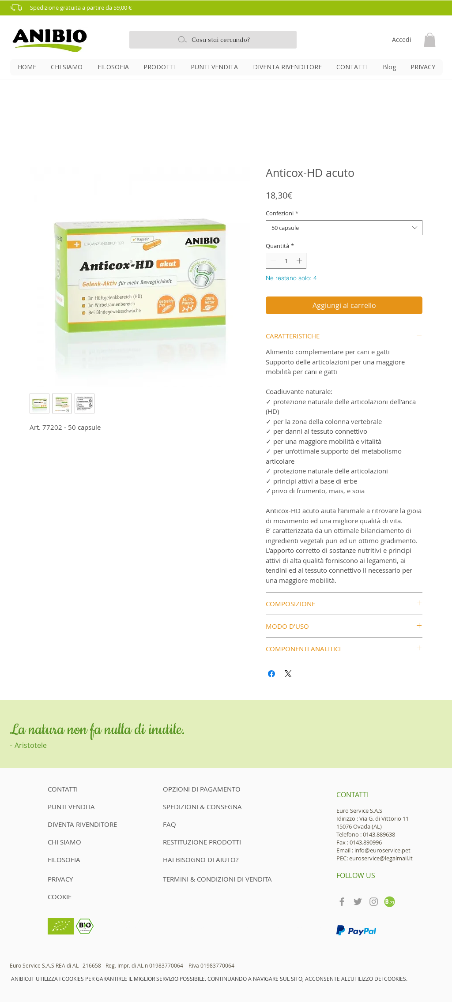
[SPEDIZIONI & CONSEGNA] (202, 806)
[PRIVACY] (62, 879)
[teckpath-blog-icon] (389, 901)
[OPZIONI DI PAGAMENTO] (202, 789)
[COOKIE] (62, 896)
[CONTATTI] (79, 789)
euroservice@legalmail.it (381, 858)
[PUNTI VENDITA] (79, 806)
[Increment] (300, 260)
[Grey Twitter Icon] (357, 901)
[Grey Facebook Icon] (341, 901)
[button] (229, 7)
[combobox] (344, 227)
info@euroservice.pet (382, 850)
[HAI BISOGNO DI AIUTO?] (200, 859)
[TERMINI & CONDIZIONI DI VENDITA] (218, 879)
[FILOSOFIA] (79, 859)
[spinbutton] (286, 260)
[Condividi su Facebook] (271, 673)
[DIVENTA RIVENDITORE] (85, 824)
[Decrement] (272, 260)
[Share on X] (288, 673)
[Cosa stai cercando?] (213, 40)
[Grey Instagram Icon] (373, 901)
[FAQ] (169, 824)
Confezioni (282, 213)
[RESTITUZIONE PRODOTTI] (202, 842)
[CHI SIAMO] (79, 842)
